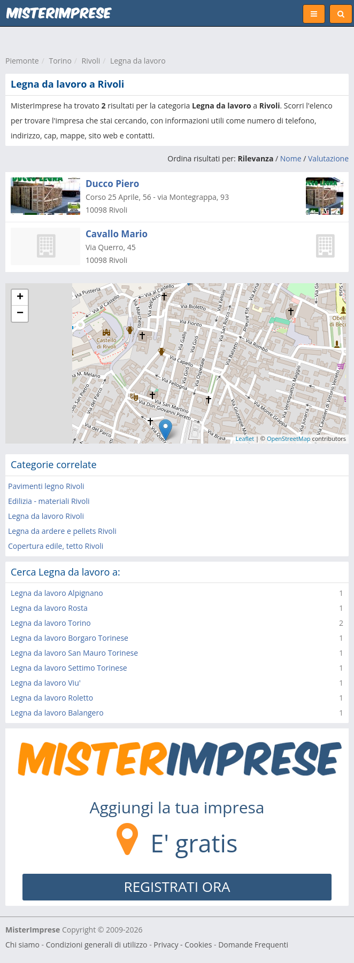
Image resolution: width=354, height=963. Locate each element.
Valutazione (328, 158)
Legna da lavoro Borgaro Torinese (69, 638)
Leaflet (245, 438)
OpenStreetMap (289, 438)
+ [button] (20, 298)
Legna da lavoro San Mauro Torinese (74, 653)
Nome (291, 158)
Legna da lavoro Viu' (46, 683)
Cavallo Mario (117, 234)
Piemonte (22, 61)
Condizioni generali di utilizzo (97, 944)
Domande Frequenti (253, 944)
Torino (60, 61)
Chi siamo (22, 944)
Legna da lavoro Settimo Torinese (69, 668)
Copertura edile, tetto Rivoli (55, 546)
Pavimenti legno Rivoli (46, 486)
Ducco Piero (112, 183)
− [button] (20, 314)
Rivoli (91, 61)
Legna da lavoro (138, 61)
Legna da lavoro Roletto (52, 698)
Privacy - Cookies (182, 944)
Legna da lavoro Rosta (49, 608)
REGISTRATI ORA (177, 886)
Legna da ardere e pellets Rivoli (62, 531)
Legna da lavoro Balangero (57, 713)
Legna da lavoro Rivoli (46, 516)
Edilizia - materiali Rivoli (49, 501)
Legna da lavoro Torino (51, 623)
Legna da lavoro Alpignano (57, 593)
